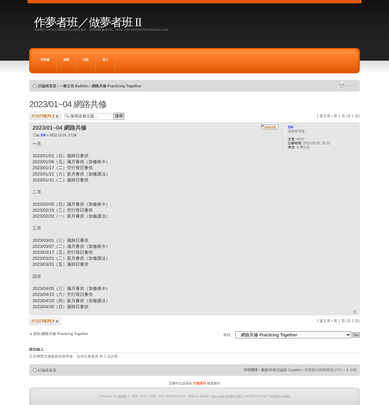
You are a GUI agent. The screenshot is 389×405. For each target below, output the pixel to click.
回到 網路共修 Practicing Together (60, 334)
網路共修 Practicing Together (116, 86)
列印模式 (341, 85)
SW (43, 135)
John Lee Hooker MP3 (227, 396)
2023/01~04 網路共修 (68, 104)
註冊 (86, 59)
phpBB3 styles (279, 396)
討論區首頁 (47, 86)
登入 (105, 59)
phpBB (122, 396)
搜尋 (66, 59)
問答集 (45, 59)
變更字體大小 (352, 85)
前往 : (228, 335)
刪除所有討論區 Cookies (281, 370)
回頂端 (355, 312)
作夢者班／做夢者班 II (87, 22)
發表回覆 (45, 116)
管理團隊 (251, 370)
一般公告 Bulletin (74, 86)
